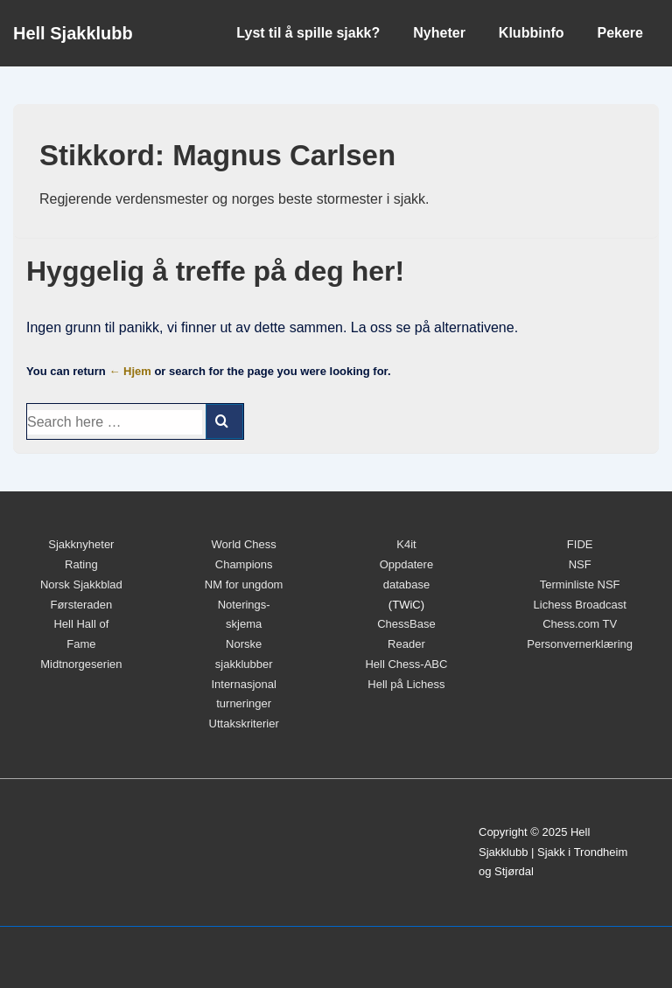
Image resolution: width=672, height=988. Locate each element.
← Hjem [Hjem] (129, 371)
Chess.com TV (579, 623)
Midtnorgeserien (81, 664)
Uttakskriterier (244, 723)
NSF (580, 564)
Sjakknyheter (81, 544)
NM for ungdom (244, 584)
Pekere (621, 32)
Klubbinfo (531, 32)
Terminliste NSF (580, 584)
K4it (406, 544)
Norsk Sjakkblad (81, 584)
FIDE (580, 544)
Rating (81, 564)
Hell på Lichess (406, 684)
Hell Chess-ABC (406, 664)
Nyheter (439, 32)
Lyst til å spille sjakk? (308, 32)
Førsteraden (81, 604)
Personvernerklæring (580, 644)
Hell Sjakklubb (73, 33)
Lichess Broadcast (580, 604)
